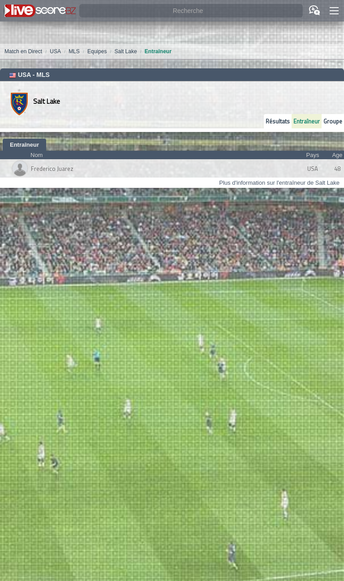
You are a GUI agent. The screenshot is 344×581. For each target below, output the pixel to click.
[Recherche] (191, 11)
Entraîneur (306, 121)
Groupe (332, 121)
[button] (334, 10)
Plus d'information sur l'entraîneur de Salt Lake (279, 182)
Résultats (278, 121)
